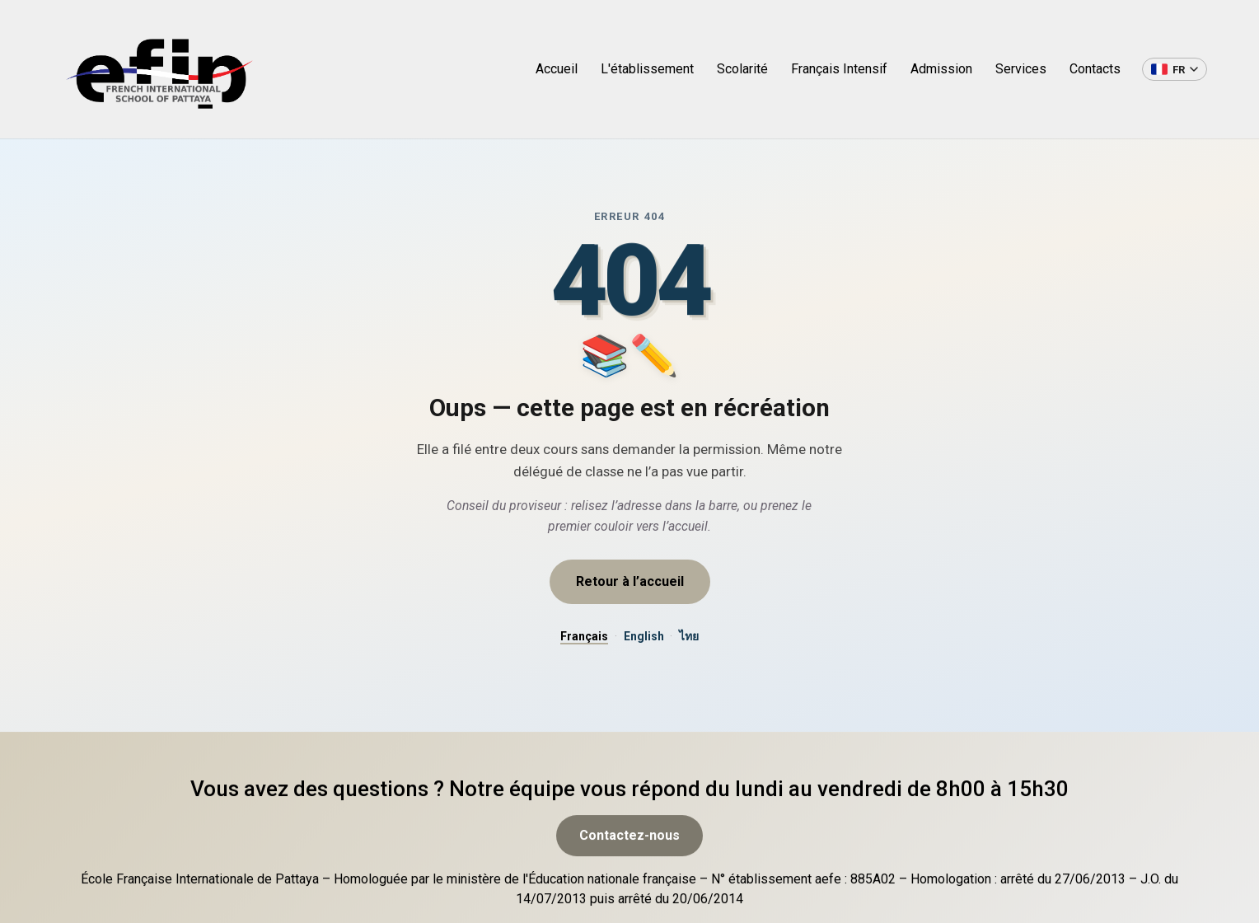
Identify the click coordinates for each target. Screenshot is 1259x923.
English (644, 636)
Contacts (1095, 69)
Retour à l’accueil (630, 581)
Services (1020, 69)
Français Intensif (839, 69)
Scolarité (742, 69)
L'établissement (647, 69)
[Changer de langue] (1174, 69)
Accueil (557, 69)
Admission (941, 69)
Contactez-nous (629, 874)
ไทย (689, 636)
